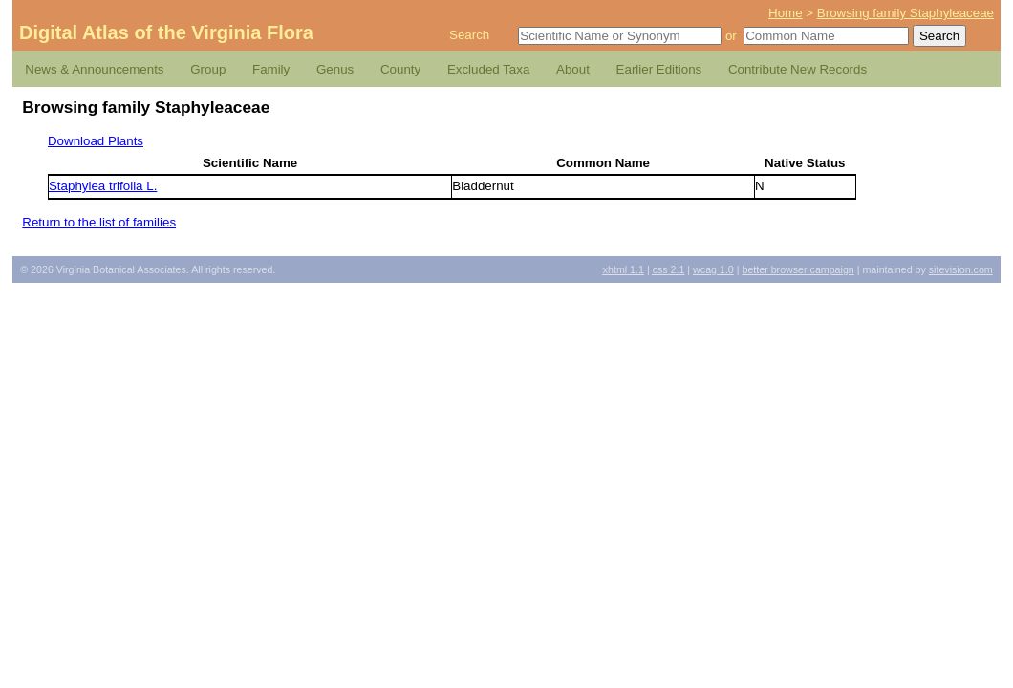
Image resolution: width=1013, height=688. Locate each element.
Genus (335, 69)
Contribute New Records (797, 69)
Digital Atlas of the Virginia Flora (166, 32)
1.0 (713, 269)
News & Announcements (94, 69)
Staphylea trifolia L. (103, 186)
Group (208, 69)
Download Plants (95, 141)
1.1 (623, 269)
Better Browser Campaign (797, 269)
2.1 (669, 269)
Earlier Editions (659, 69)
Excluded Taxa (488, 69)
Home (785, 13)
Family (271, 69)
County (400, 69)
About (573, 69)
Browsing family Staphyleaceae (905, 13)
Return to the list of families (99, 222)
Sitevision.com (961, 269)
